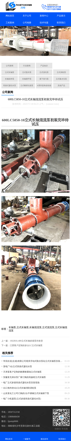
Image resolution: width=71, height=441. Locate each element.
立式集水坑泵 (61, 79)
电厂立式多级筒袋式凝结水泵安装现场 (21, 382)
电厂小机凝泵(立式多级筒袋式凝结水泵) (22, 399)
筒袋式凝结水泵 (9, 85)
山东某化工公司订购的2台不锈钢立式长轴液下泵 (26, 393)
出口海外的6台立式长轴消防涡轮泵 (19, 388)
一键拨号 (27, 436)
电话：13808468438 (10, 417)
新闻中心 (44, 16)
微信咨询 (44, 436)
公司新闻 (9, 66)
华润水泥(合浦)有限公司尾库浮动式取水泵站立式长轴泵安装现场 (32, 361)
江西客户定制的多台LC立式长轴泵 (26, 345)
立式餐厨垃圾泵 (26, 85)
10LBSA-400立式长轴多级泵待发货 (26, 341)
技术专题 (44, 22)
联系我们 (61, 22)
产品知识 (44, 66)
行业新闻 (26, 66)
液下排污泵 (44, 79)
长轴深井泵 (9, 79)
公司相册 (27, 22)
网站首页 (10, 16)
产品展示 (61, 16)
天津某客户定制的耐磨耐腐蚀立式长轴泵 (22, 372)
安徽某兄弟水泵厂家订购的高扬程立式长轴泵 (24, 377)
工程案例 (10, 22)
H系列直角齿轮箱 (44, 85)
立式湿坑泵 (44, 72)
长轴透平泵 (26, 79)
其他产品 (61, 85)
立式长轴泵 (9, 72)
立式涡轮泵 (61, 72)
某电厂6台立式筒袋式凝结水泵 (17, 366)
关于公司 (27, 16)
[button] (20, 57)
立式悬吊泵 (26, 72)
